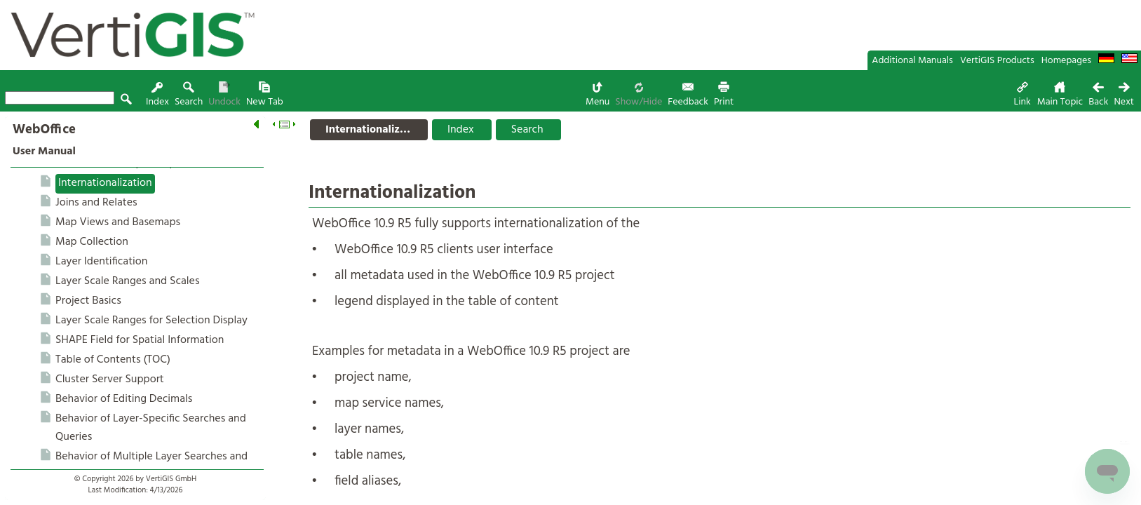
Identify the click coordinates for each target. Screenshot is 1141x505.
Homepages (1066, 61)
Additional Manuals (912, 61)
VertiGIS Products (997, 61)
